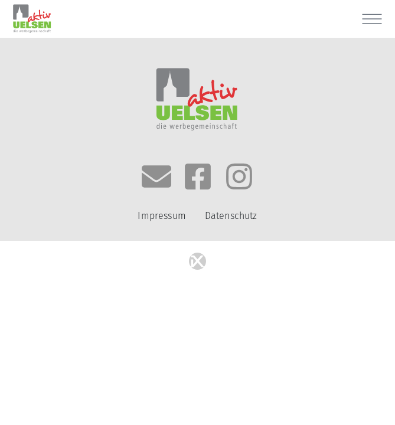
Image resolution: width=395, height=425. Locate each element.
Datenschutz (231, 215)
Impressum (161, 215)
